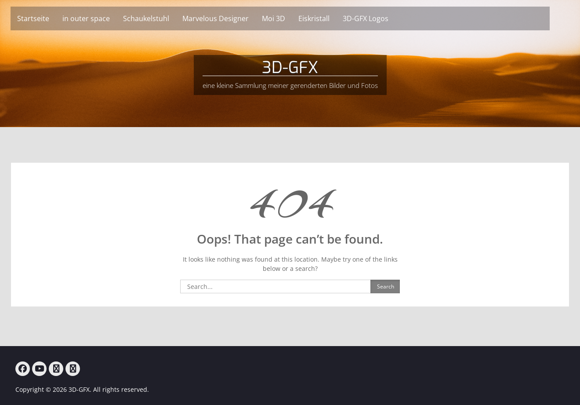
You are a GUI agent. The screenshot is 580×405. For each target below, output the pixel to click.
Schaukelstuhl (157, 18)
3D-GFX (290, 67)
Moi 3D (285, 18)
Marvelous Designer (227, 18)
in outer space (97, 18)
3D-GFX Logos (377, 18)
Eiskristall (325, 18)
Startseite (45, 18)
